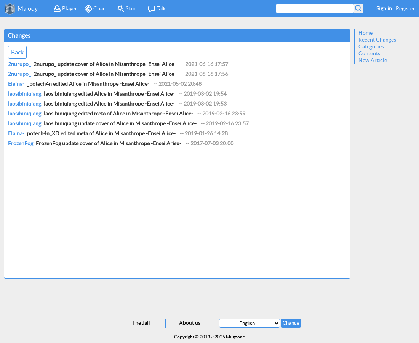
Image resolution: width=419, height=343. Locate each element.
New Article (372, 60)
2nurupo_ (19, 64)
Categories (371, 46)
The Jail (141, 323)
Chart (96, 9)
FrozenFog (20, 143)
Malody (28, 8)
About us (189, 323)
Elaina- (16, 84)
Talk (157, 9)
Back (17, 52)
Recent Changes (377, 40)
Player (65, 9)
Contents (369, 53)
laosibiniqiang (24, 94)
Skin (126, 9)
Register (405, 8)
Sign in (384, 8)
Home (365, 33)
